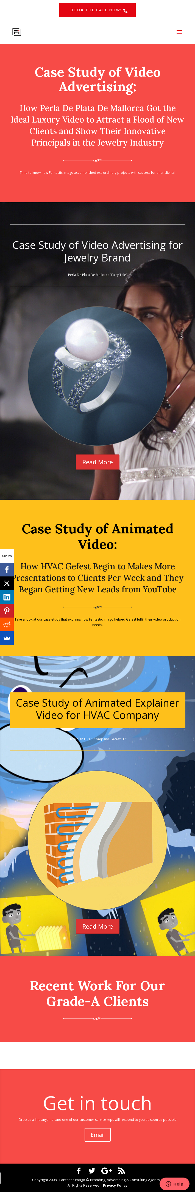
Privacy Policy (115, 1191)
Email (98, 1140)
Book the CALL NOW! (95, 13)
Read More (97, 468)
